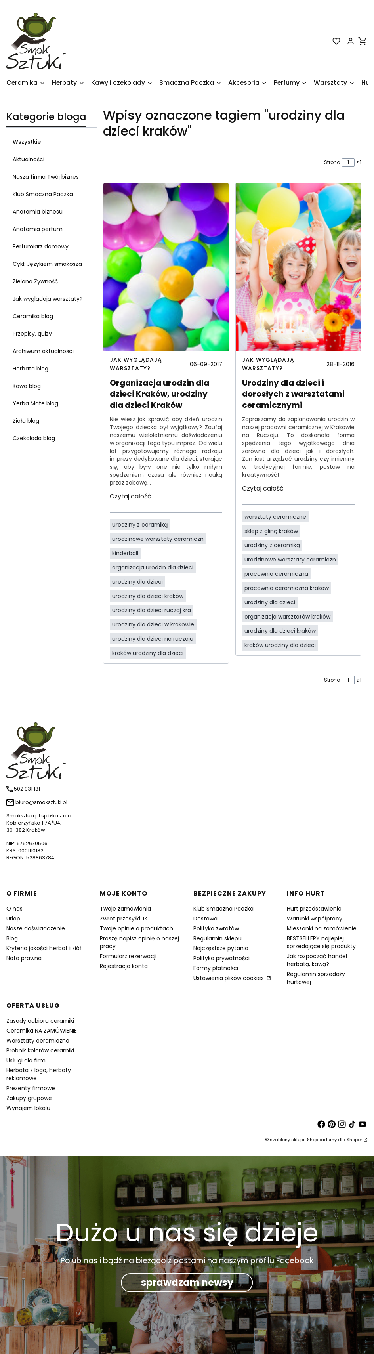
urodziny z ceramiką (140, 525)
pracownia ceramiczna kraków (286, 588)
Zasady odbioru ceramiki (40, 1021)
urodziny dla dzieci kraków (147, 596)
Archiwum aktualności (43, 351)
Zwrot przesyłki (121, 918)
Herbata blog (30, 368)
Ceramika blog (33, 316)
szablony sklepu (288, 1139)
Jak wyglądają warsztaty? (48, 299)
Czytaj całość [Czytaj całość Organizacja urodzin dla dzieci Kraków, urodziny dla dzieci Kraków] (130, 496)
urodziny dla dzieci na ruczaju (152, 639)
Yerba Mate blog (35, 403)
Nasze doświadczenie (35, 928)
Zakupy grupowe (29, 1098)
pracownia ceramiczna (276, 574)
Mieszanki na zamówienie (322, 928)
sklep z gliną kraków (271, 531)
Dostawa (205, 918)
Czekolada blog (34, 438)
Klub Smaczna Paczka (43, 194)
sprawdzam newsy (187, 1282)
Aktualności (28, 159)
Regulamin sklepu (217, 938)
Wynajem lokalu (28, 1108)
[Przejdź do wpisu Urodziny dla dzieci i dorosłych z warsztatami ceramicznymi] (298, 267)
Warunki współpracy (314, 918)
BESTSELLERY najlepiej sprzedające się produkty (321, 942)
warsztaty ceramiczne (275, 517)
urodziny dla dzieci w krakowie (153, 624)
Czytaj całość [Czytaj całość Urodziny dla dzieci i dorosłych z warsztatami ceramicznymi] (263, 488)
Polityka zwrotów (216, 928)
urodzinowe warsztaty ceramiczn (158, 539)
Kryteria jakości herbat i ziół (43, 948)
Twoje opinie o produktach (136, 928)
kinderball (125, 553)
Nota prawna (24, 958)
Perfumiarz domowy (41, 246)
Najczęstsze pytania (220, 948)
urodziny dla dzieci (137, 582)
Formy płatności (215, 968)
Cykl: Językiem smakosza (47, 264)
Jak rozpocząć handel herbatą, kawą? (317, 960)
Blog (12, 938)
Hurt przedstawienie (314, 909)
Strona (332, 162)
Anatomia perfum (38, 229)
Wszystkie (27, 142)
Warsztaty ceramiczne (37, 1041)
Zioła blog (26, 421)
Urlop (13, 918)
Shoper (354, 1139)
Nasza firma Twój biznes (46, 177)
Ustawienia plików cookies (229, 978)
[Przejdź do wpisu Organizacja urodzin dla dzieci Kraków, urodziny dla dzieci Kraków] (166, 267)
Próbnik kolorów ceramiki (40, 1050)
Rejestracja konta (124, 966)
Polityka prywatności (221, 958)
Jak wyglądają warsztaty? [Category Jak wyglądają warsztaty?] (136, 364)
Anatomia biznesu (38, 212)
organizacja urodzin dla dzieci (152, 567)
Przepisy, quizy (32, 334)
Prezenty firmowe (30, 1088)
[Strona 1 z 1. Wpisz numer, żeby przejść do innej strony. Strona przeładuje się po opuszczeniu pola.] (348, 162)
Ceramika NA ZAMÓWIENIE (41, 1031)
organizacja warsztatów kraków (287, 617)
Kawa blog (27, 386)
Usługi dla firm (26, 1060)
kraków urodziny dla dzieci (147, 653)
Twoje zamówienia (125, 909)
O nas (14, 909)
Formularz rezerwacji (128, 956)
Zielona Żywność (35, 281)
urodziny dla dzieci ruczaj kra (151, 610)
